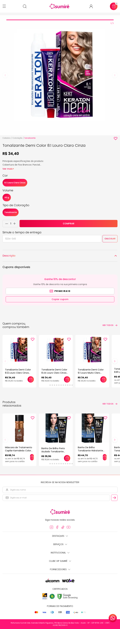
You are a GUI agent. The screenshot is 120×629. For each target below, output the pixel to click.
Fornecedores (60, 569)
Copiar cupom (60, 299)
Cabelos (7, 138)
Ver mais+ (8, 168)
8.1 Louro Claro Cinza (14, 182)
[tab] (48, 385)
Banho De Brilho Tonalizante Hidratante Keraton (90, 450)
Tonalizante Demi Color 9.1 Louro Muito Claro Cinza (91, 373)
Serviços (60, 544)
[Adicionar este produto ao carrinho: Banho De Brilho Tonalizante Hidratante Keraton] (105, 457)
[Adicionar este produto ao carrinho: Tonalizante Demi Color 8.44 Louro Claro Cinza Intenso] (67, 379)
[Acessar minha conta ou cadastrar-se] (92, 6)
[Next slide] (114, 75)
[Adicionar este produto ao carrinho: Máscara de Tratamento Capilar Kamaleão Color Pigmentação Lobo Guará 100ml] (32, 457)
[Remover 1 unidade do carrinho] (6, 223)
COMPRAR (68, 223)
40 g (6, 197)
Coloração (18, 138)
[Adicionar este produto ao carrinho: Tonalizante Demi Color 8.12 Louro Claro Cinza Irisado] (31, 379)
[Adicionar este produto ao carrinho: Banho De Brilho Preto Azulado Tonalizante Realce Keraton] (67, 458)
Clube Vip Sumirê (60, 561)
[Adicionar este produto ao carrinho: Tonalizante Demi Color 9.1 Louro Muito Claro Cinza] (103, 379)
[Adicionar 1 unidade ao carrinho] (15, 223)
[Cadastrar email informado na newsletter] (114, 498)
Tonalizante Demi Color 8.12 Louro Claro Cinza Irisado (18, 373)
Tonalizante (10, 212)
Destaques (60, 535)
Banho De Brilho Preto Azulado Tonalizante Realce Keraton (53, 451)
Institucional (60, 552)
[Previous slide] (5, 75)
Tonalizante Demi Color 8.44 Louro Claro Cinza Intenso (54, 373)
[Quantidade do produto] (11, 223)
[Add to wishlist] (115, 138)
